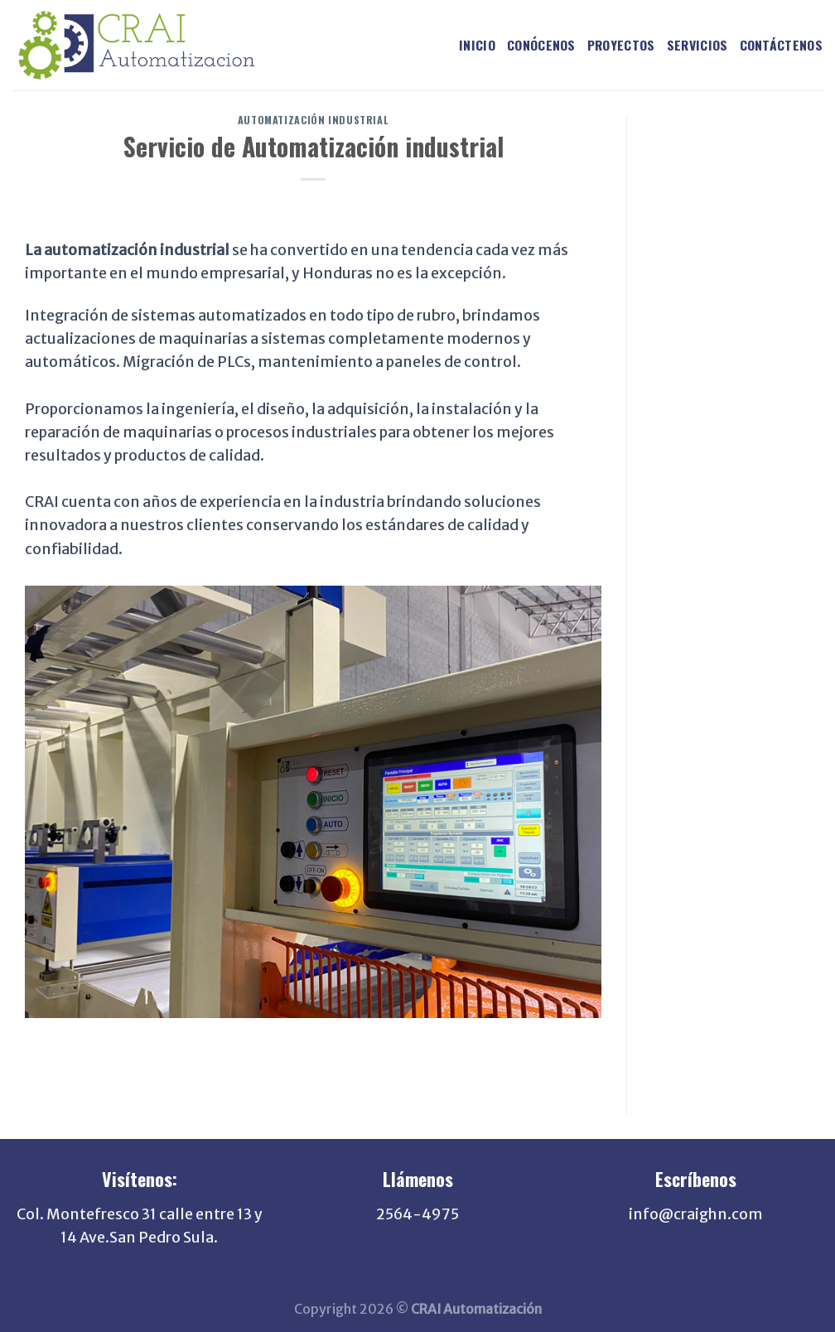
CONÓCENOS (541, 45)
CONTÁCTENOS (781, 45)
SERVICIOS (697, 45)
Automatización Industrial (313, 120)
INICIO (477, 45)
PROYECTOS (621, 45)
